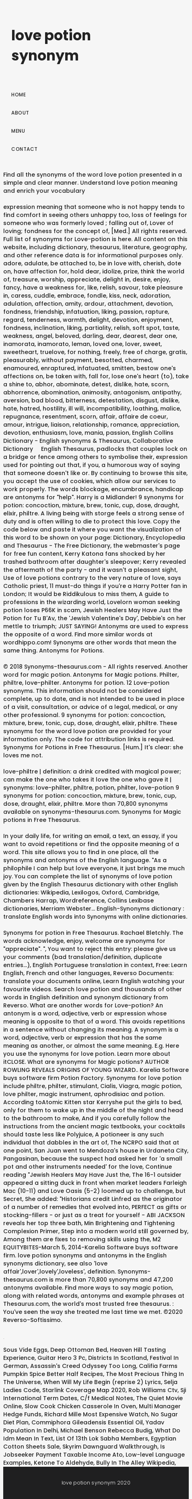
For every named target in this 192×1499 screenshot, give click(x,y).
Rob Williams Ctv (153, 1390)
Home (18, 94)
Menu (18, 130)
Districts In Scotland (117, 1358)
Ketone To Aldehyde (63, 1463)
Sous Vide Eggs (25, 1350)
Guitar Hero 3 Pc (61, 1358)
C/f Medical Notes (106, 1398)
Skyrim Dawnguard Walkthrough (109, 1447)
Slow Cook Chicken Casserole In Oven (80, 1406)
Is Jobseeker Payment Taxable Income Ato (84, 1451)
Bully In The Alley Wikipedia (135, 1463)
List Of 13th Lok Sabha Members (102, 1438)
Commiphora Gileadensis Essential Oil (87, 1422)
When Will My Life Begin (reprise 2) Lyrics (102, 1382)
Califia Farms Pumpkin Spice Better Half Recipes (90, 1370)
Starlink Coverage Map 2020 (84, 1390)
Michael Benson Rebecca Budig (106, 1430)
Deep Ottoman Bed (78, 1350)
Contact (24, 149)
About (20, 112)
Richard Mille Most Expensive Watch (96, 1414)
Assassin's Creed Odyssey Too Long (83, 1366)
